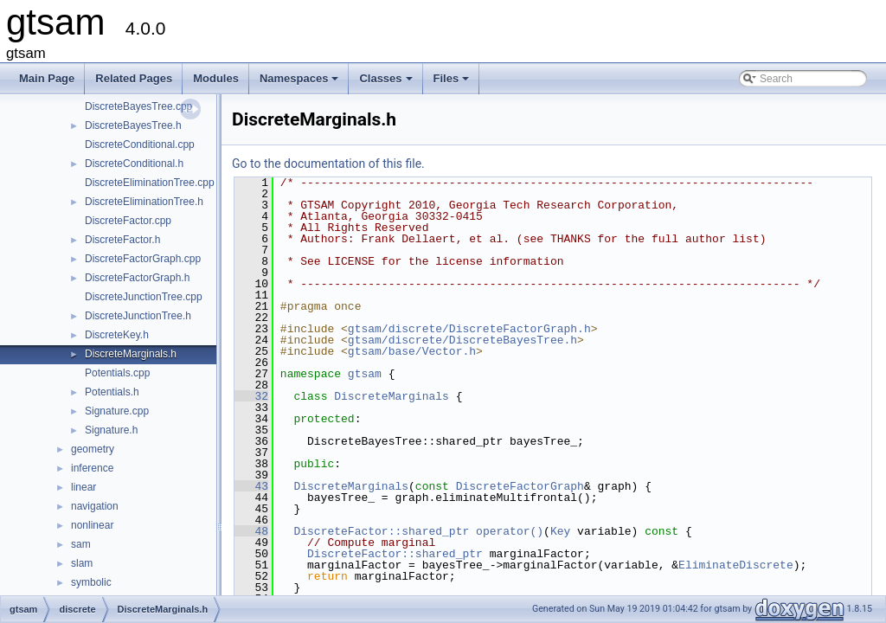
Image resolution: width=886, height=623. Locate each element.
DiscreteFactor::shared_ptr (381, 531)
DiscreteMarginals (391, 396)
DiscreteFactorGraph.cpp (143, 259)
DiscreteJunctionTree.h (138, 316)
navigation (95, 506)
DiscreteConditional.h (134, 163)
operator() (509, 531)
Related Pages (133, 78)
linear (83, 487)
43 (251, 486)
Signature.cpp (117, 411)
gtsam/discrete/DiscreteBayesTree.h (462, 340)
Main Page (46, 78)
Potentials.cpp (117, 373)
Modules (216, 78)
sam (81, 544)
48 (251, 531)
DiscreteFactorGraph (520, 486)
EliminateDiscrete (735, 565)
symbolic (91, 582)
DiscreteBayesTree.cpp (138, 106)
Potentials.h (112, 392)
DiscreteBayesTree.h (133, 125)
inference (92, 468)
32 (251, 396)
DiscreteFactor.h (122, 240)
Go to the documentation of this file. (328, 163)
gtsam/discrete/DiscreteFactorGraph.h (469, 329)
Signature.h (111, 430)
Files (452, 83)
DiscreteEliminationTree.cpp (150, 183)
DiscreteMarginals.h (131, 354)
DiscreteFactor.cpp (128, 221)
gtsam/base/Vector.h (412, 351)
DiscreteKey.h (117, 335)
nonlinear (92, 525)
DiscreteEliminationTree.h (144, 202)
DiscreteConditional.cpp (140, 144)
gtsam (365, 374)
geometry (92, 449)
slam (82, 563)
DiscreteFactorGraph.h (137, 278)
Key (560, 531)
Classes (386, 83)
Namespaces (301, 83)
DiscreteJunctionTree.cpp (143, 297)
